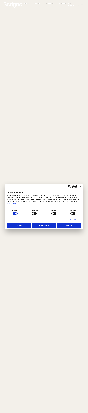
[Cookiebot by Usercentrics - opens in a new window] (69, 186)
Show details (74, 220)
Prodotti (27, 4)
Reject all (19, 225)
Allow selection (44, 225)
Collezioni (38, 4)
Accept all (69, 225)
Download (62, 4)
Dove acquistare (71, 4)
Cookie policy (11, 203)
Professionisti (51, 4)
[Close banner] (80, 186)
